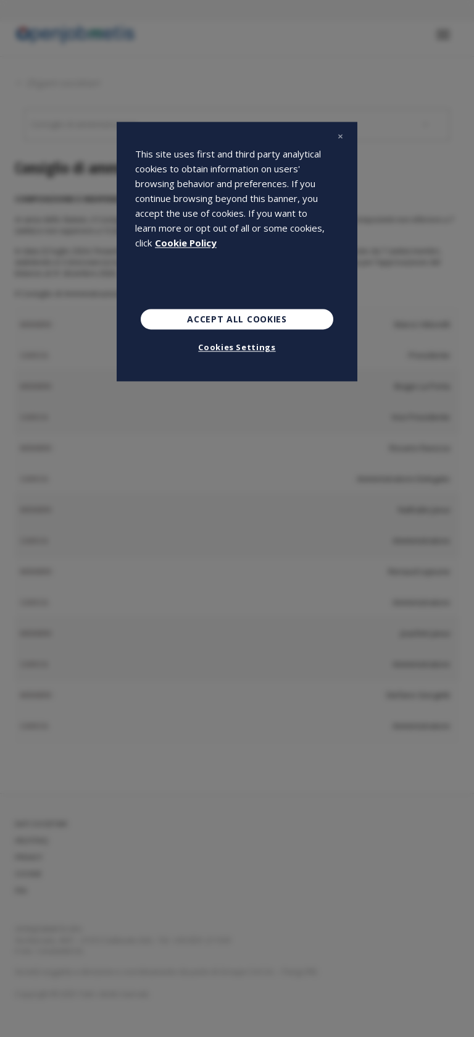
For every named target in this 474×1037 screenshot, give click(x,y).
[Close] (340, 136)
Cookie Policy (186, 243)
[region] (237, 251)
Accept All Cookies (237, 319)
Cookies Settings (236, 347)
